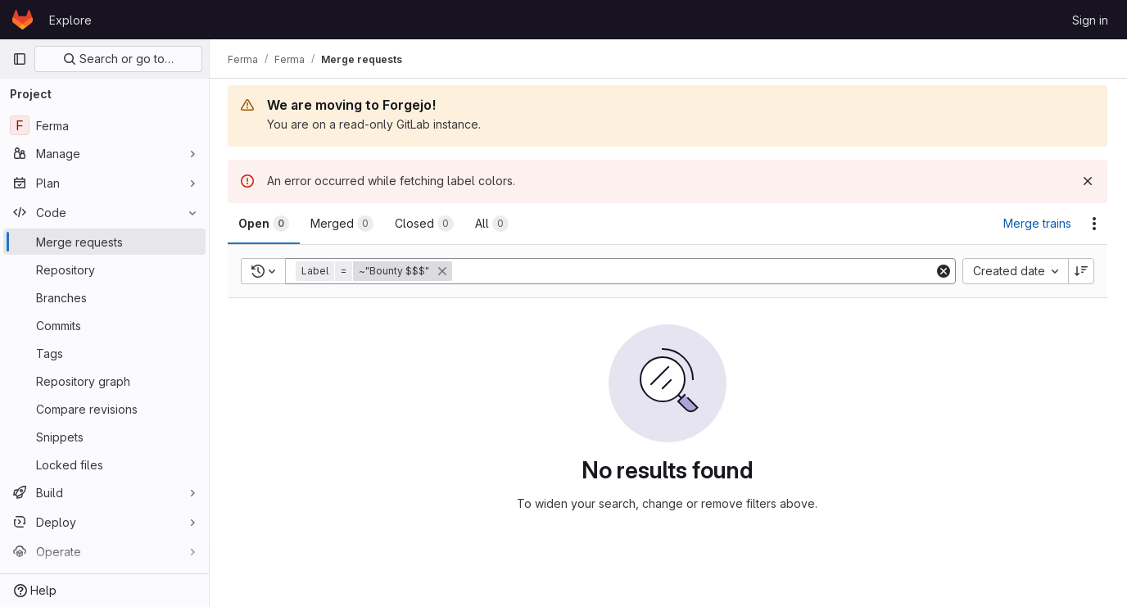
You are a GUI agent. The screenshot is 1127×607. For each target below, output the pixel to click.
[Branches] (104, 297)
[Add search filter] (695, 271)
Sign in (1090, 20)
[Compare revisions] (104, 409)
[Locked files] (104, 464)
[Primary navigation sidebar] (20, 59)
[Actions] (1094, 224)
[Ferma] (104, 125)
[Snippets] (104, 437)
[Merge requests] (104, 242)
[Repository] (104, 269)
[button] (377, 271)
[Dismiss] (1088, 181)
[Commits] (104, 325)
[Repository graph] (104, 381)
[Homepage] (22, 20)
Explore (70, 20)
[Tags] (104, 353)
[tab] (265, 223)
